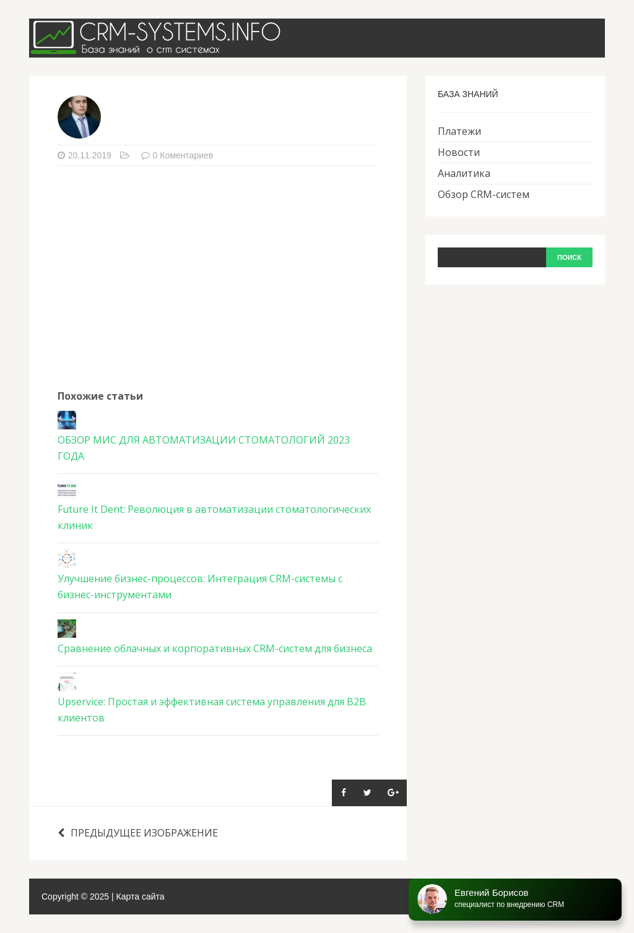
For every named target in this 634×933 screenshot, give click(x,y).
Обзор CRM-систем (483, 194)
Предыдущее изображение (138, 833)
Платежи (459, 131)
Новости (459, 152)
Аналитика (464, 173)
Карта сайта (140, 896)
